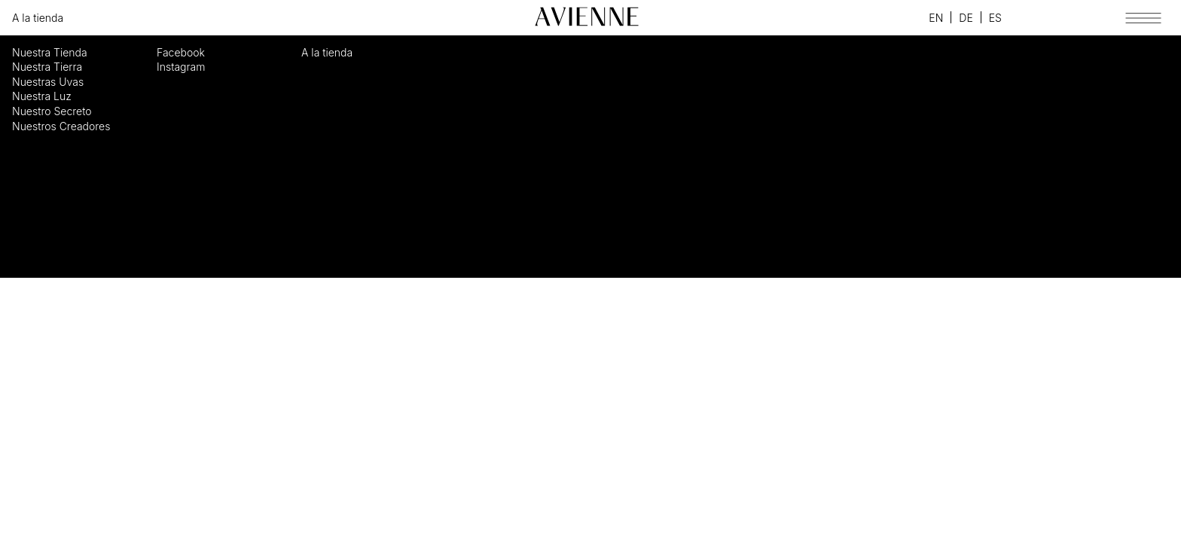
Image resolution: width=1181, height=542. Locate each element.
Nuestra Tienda (49, 52)
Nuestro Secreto (52, 111)
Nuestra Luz (42, 96)
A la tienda (37, 17)
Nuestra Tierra (47, 66)
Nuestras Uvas (48, 81)
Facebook (878, 17)
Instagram (899, 17)
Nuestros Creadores (61, 126)
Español (995, 17)
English (936, 17)
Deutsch (965, 17)
